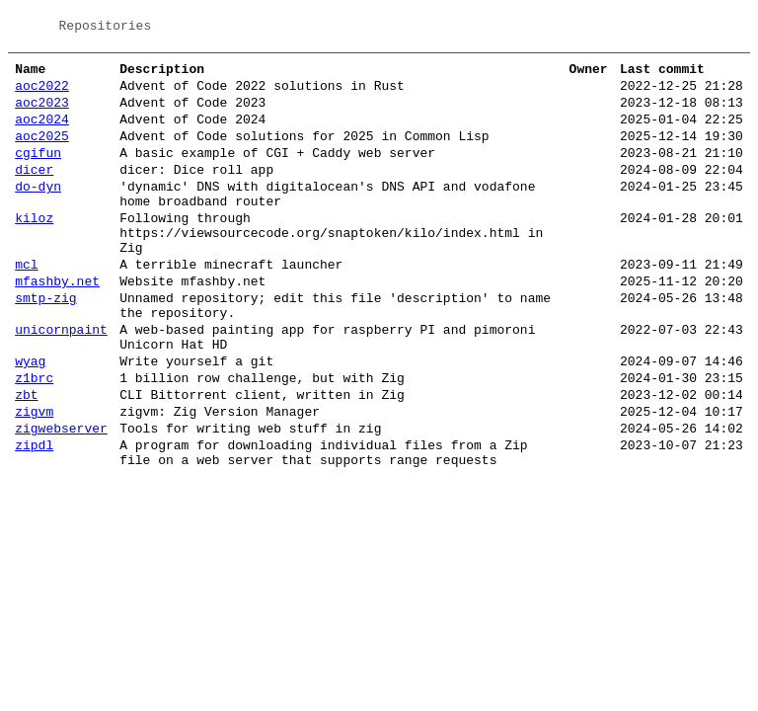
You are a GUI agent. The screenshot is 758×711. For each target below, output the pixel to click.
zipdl (34, 515)
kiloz (34, 247)
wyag (30, 417)
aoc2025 (42, 150)
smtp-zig (45, 342)
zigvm (34, 476)
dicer (34, 189)
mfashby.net (57, 322)
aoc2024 (42, 130)
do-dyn (38, 209)
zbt (26, 456)
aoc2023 (42, 110)
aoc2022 (42, 91)
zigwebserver (61, 496)
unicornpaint (61, 379)
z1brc (34, 436)
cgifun (38, 170)
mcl (26, 302)
